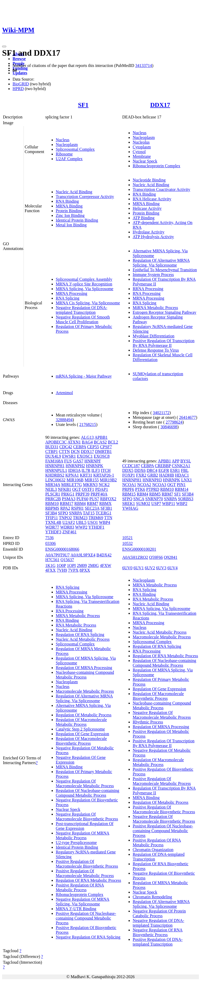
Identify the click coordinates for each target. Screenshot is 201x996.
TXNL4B (53, 522)
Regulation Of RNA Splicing (80, 634)
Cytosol (139, 151)
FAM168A (54, 461)
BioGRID (21, 84)
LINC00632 (55, 480)
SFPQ (63, 513)
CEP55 (93, 447)
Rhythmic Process (148, 722)
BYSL (185, 461)
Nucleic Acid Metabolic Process (83, 639)
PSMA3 (68, 499)
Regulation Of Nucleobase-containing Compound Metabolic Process (87, 792)
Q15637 (67, 559)
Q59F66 (156, 557)
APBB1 (101, 437)
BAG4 (87, 442)
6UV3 (161, 568)
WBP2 (181, 503)
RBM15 (129, 494)
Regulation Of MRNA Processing (84, 667)
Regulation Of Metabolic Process (83, 715)
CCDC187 (131, 465)
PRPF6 (128, 489)
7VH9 (62, 570)
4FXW (105, 565)
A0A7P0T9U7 (57, 555)
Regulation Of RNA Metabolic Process (88, 880)
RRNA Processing (148, 288)
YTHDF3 (53, 532)
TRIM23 (80, 517)
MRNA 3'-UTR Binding (76, 908)
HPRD (18, 88)
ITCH (105, 470)
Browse (19, 58)
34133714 (143, 65)
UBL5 (81, 522)
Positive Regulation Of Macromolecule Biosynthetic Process (87, 863)
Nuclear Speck (145, 161)
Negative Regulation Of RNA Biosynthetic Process (158, 932)
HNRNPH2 (75, 465)
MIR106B (74, 480)
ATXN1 (74, 442)
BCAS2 (100, 442)
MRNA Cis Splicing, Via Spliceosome (88, 303)
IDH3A (74, 470)
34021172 (161, 412)
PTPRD (152, 489)
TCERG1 (103, 513)
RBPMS (52, 508)
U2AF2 (68, 522)
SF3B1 (106, 508)
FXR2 (141, 475)
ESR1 (175, 470)
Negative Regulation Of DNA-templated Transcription (81, 310)
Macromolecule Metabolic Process (85, 691)
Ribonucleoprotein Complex (156, 166)
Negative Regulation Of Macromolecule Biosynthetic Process (87, 816)
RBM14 (181, 489)
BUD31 (51, 447)
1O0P (61, 565)
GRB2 (152, 475)
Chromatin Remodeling (152, 897)
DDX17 (160, 104)
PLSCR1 (52, 494)
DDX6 (140, 470)
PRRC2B (53, 499)
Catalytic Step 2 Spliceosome (80, 729)
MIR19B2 (108, 480)
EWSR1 (69, 456)
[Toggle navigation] (4, 46)
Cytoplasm (142, 147)
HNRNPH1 (55, 465)
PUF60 (82, 499)
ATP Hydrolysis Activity (153, 236)
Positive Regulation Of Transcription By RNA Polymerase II (163, 343)
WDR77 (52, 527)
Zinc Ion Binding (70, 215)
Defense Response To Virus (156, 350)
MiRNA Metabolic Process (155, 307)
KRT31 (86, 475)
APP (175, 461)
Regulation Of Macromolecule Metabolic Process (81, 722)
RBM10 (52, 503)
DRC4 (152, 470)
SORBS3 (185, 499)
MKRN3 (90, 484)
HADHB (166, 475)
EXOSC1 (85, 456)
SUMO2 (143, 503)
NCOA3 (159, 484)
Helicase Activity (147, 208)
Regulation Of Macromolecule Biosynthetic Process (81, 740)
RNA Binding (67, 201)
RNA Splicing (67, 298)
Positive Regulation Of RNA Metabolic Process (80, 887)
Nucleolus (141, 142)
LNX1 (186, 480)
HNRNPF (92, 461)
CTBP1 (51, 451)
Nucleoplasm (67, 144)
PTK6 (140, 489)
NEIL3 (51, 489)
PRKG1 (68, 494)
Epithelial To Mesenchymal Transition (165, 270)
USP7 (156, 503)
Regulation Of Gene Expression (82, 734)
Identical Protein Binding (77, 220)
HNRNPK (94, 465)
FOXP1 (128, 475)
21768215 (87, 424)
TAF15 (89, 513)
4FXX (50, 570)
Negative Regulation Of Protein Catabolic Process (159, 913)
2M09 (82, 565)
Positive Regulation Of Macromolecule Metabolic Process (85, 873)
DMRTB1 (103, 451)
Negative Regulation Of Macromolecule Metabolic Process (85, 783)
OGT (76, 489)
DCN (75, 451)
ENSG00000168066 (62, 549)
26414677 (187, 417)
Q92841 (170, 557)
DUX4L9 (53, 456)
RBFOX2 (108, 499)
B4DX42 (103, 555)
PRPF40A (99, 494)
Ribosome (64, 154)
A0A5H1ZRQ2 (135, 557)
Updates (20, 73)
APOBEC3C (56, 442)
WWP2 (81, 527)
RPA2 (65, 508)
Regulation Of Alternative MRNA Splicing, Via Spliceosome (161, 262)
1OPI (71, 565)
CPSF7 (106, 447)
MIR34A (52, 484)
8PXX (85, 570)
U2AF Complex (69, 159)
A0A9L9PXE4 (82, 555)
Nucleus (62, 140)
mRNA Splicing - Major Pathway (84, 376)
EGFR (163, 470)
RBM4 (80, 503)
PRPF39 (83, 494)
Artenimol (64, 392)
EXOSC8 (101, 456)
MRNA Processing (71, 293)
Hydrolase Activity (148, 232)
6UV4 (172, 568)
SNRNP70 (154, 499)
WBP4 (104, 522)
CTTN (64, 451)
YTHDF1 (96, 527)
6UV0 (127, 568)
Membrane (142, 156)
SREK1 (128, 503)
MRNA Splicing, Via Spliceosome (84, 288)
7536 (49, 537)
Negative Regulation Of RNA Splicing (88, 937)
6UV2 (150, 568)
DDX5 (127, 470)
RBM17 (66, 503)
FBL (184, 470)
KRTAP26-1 (103, 475)
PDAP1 (101, 489)
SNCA (138, 499)
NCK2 (104, 484)
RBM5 (155, 494)
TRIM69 (95, 517)
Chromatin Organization (153, 849)
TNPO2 (65, 517)
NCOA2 (144, 484)
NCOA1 (129, 484)
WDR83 (67, 527)
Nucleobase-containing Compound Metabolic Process (85, 674)
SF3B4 (51, 513)
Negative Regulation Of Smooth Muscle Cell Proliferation (83, 319)
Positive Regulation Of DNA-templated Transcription (158, 941)
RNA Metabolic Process (76, 625)
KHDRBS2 (54, 475)
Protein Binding (69, 210)
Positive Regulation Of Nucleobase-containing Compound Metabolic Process (86, 918)
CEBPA (79, 447)
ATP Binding (143, 218)
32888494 (64, 420)
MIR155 (92, 480)
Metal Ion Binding (71, 225)
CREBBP (163, 465)
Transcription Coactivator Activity (161, 189)
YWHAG (130, 508)
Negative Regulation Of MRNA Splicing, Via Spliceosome (82, 901)
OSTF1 (88, 489)
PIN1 (181, 484)
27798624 (174, 422)
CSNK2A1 (181, 465)
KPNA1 (72, 475)
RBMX (105, 503)
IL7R (86, 470)
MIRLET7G (71, 484)
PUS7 (94, 499)
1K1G (50, 565)
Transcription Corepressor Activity (85, 196)
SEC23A (92, 508)
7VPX (73, 570)
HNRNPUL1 (56, 470)
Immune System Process (153, 274)
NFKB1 (64, 489)
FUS (68, 461)
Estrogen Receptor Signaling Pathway (164, 312)
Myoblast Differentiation (153, 336)
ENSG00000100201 (139, 549)
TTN (108, 517)
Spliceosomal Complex (75, 149)
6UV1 (138, 568)
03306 (50, 543)
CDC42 (65, 447)
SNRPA (75, 513)
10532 (127, 543)
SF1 (83, 104)
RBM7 (92, 503)
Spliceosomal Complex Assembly (84, 279)
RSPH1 (77, 508)
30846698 (168, 427)
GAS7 (78, 461)
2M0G (93, 565)
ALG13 (87, 437)
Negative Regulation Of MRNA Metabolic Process (82, 835)
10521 (127, 537)
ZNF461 (69, 532)
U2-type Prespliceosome (76, 842)
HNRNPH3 (152, 480)
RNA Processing (146, 293)
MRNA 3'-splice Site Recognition (84, 284)
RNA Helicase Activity (152, 199)
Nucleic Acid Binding (74, 192)
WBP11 (168, 503)
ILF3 (95, 470)
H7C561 (52, 559)
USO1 (92, 522)
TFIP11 (51, 517)
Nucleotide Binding (149, 180)
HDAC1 (182, 475)
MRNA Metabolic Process (78, 615)
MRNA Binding (69, 206)
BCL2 (113, 442)
